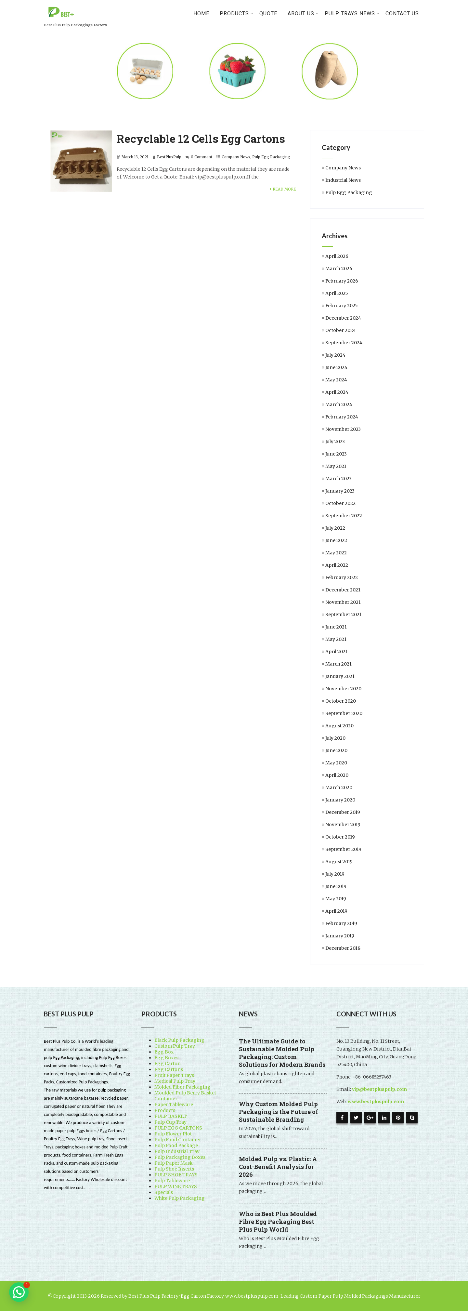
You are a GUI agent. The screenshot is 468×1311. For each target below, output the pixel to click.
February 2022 (341, 577)
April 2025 (336, 293)
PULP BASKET (170, 1116)
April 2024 (336, 392)
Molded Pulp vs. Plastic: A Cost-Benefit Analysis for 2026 (278, 1166)
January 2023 (340, 491)
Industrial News (343, 180)
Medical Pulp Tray (174, 1081)
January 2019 (339, 936)
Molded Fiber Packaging (182, 1087)
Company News (236, 157)
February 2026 (341, 281)
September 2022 (343, 516)
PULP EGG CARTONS (178, 1128)
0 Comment (201, 157)
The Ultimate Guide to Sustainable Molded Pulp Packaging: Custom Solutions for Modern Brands (282, 1052)
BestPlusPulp (169, 157)
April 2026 (336, 256)
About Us (303, 13)
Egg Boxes (166, 1058)
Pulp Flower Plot (173, 1134)
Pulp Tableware (172, 1181)
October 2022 (340, 503)
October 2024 (340, 330)
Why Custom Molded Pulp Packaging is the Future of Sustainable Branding (278, 1111)
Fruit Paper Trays (174, 1075)
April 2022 (336, 565)
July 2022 (335, 528)
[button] (19, 1292)
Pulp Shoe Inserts (174, 1169)
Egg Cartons (168, 1069)
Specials (163, 1192)
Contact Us (402, 13)
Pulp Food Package (176, 1145)
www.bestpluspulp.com (376, 1102)
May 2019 (335, 899)
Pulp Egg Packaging (271, 157)
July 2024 (335, 355)
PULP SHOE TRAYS (176, 1175)
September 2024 (343, 343)
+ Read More (282, 189)
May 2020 (336, 763)
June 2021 (336, 627)
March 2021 (338, 664)
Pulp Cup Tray (170, 1122)
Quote (268, 13)
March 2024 (338, 404)
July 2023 (335, 441)
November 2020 (343, 689)
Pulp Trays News (352, 13)
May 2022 (336, 553)
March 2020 (338, 787)
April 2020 (336, 775)
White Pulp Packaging (179, 1198)
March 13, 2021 (135, 157)
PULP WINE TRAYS (175, 1186)
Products (164, 1110)
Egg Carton (167, 1063)
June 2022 (336, 540)
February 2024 (341, 417)
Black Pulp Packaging (179, 1040)
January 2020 (340, 800)
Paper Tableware (173, 1104)
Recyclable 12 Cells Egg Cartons (201, 138)
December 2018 (342, 948)
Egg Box (164, 1052)
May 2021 (335, 639)
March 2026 (338, 268)
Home (201, 13)
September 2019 (343, 849)
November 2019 (342, 825)
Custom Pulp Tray (174, 1046)
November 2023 (343, 429)
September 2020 (343, 713)
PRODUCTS (237, 13)
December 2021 (342, 590)
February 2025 (341, 306)
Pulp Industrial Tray (177, 1151)
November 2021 (343, 602)
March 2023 (338, 479)
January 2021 (340, 676)
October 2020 (340, 701)
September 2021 (343, 614)
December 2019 (342, 812)
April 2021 (336, 652)
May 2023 (335, 466)
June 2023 (336, 454)
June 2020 (336, 750)
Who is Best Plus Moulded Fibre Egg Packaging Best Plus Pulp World (278, 1221)
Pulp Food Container (177, 1140)
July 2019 (334, 874)
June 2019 (335, 886)
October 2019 (340, 837)
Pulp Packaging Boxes (179, 1157)
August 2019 (339, 862)
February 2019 (341, 923)
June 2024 (336, 367)
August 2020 (339, 726)
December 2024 (343, 318)
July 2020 (335, 738)
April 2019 (336, 911)
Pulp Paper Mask (173, 1163)
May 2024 (336, 380)
